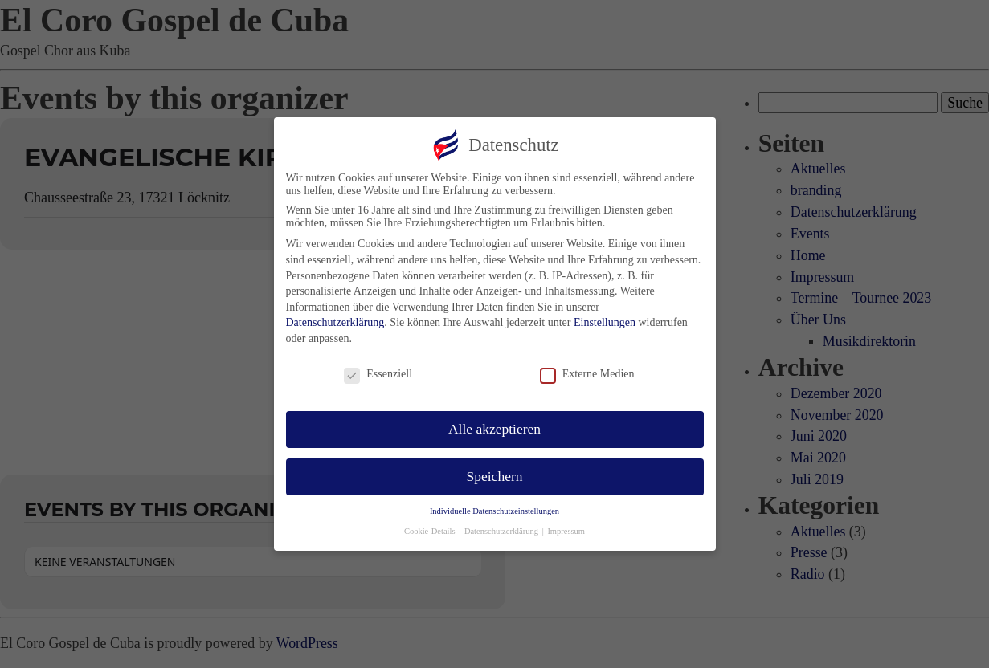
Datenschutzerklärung (335, 320)
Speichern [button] (495, 474)
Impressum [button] (566, 528)
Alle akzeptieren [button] (494, 426)
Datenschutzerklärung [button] (502, 528)
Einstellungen (604, 320)
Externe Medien (587, 371)
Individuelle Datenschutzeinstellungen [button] (494, 508)
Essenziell (378, 371)
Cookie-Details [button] (430, 528)
